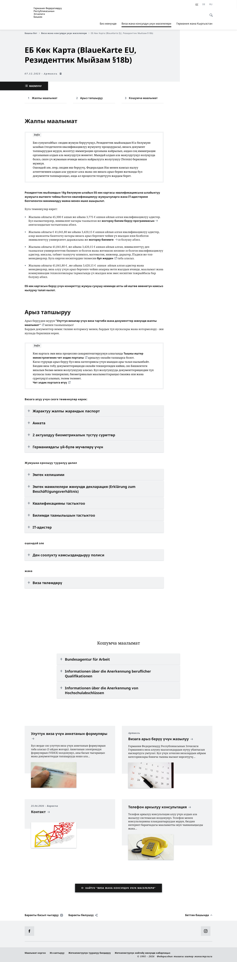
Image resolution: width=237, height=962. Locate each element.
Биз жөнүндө (108, 23)
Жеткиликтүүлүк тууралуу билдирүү (89, 952)
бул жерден (105, 258)
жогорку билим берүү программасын (128, 221)
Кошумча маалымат (143, 98)
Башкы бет (32, 33)
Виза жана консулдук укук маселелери (146, 23)
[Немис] (203, 4)
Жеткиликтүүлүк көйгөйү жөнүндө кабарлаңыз (142, 952)
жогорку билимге (101, 239)
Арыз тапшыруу (91, 98)
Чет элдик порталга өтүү (50, 382)
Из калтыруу (57, 952)
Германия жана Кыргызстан (194, 23)
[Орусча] (210, 4)
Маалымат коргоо (35, 952)
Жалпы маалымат (44, 98)
